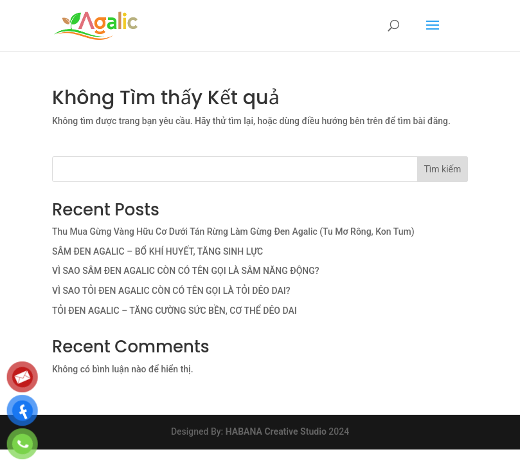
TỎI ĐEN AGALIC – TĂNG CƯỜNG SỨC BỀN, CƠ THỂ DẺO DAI (174, 310)
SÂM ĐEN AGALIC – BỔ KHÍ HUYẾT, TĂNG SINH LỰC (157, 251)
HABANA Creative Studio (276, 431)
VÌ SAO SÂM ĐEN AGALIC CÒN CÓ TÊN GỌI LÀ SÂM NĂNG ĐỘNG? (185, 271)
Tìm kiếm (443, 169)
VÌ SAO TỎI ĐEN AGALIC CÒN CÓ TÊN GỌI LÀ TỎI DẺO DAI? (171, 291)
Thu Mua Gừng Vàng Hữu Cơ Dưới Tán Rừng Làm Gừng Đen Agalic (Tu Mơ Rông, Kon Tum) (233, 231)
